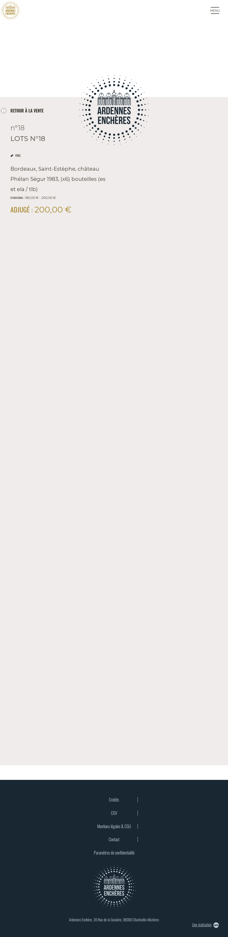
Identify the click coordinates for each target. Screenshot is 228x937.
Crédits (114, 800)
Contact (114, 839)
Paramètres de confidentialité (114, 853)
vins (18, 155)
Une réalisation (205, 925)
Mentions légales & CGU (114, 826)
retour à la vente (27, 111)
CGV (114, 813)
